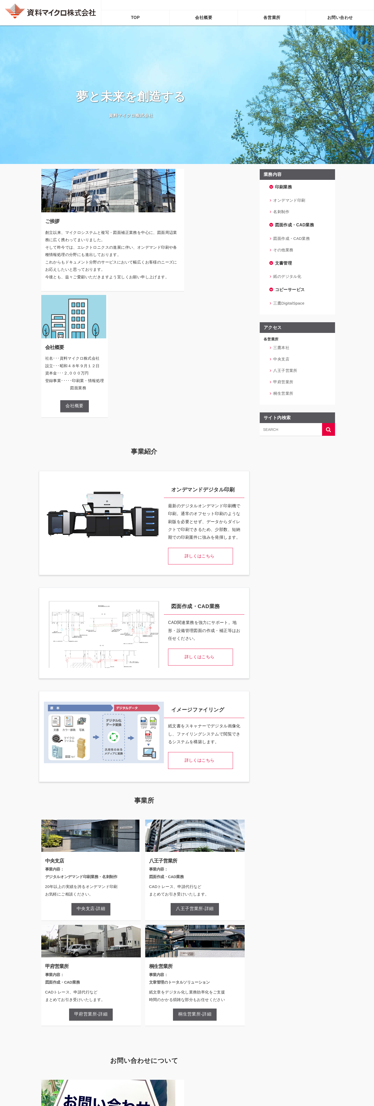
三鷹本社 (281, 347)
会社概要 (203, 17)
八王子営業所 (285, 370)
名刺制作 (281, 211)
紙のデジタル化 (287, 276)
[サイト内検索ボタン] (328, 429)
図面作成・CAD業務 (291, 238)
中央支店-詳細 (90, 783)
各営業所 (271, 17)
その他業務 (283, 250)
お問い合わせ (340, 17)
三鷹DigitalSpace (288, 303)
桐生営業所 (283, 393)
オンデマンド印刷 (289, 200)
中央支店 (281, 359)
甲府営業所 (283, 382)
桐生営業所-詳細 (194, 888)
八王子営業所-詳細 (194, 783)
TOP (135, 17)
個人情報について (211, 1053)
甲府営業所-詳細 (91, 888)
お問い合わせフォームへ (108, 1053)
